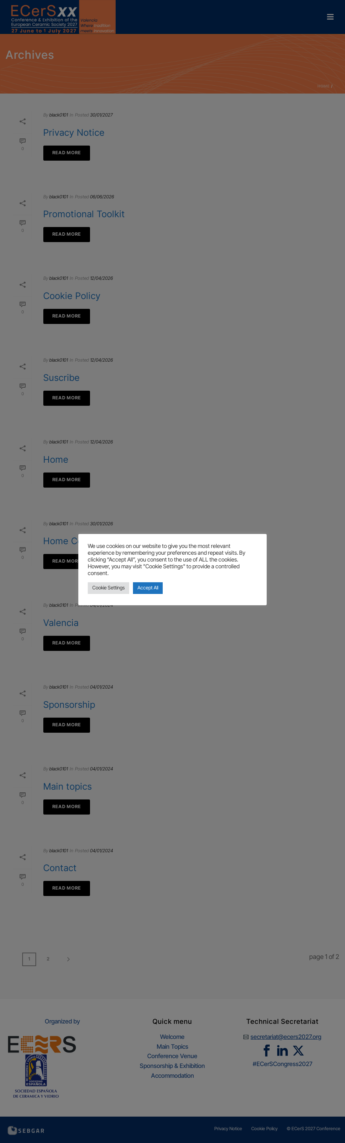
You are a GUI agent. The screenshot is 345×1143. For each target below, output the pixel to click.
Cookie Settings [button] (108, 588)
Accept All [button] (147, 588)
